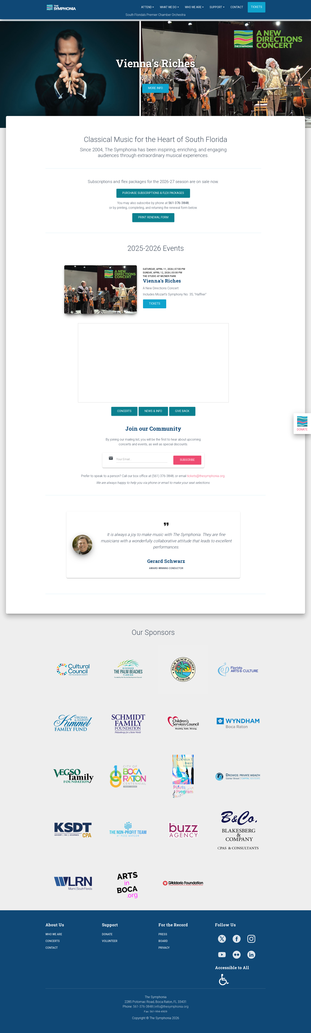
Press (162, 934)
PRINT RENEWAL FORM (153, 217)
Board (163, 941)
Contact (236, 7)
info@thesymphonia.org (171, 1006)
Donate (302, 423)
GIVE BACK (182, 411)
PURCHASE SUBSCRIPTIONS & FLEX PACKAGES (153, 193)
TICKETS (154, 303)
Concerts (52, 941)
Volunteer (109, 941)
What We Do (168, 7)
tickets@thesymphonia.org (206, 476)
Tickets (256, 7)
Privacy (164, 947)
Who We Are (193, 7)
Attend (146, 7)
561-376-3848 (143, 1006)
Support (216, 7)
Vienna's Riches (162, 281)
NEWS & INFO (153, 411)
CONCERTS (124, 411)
